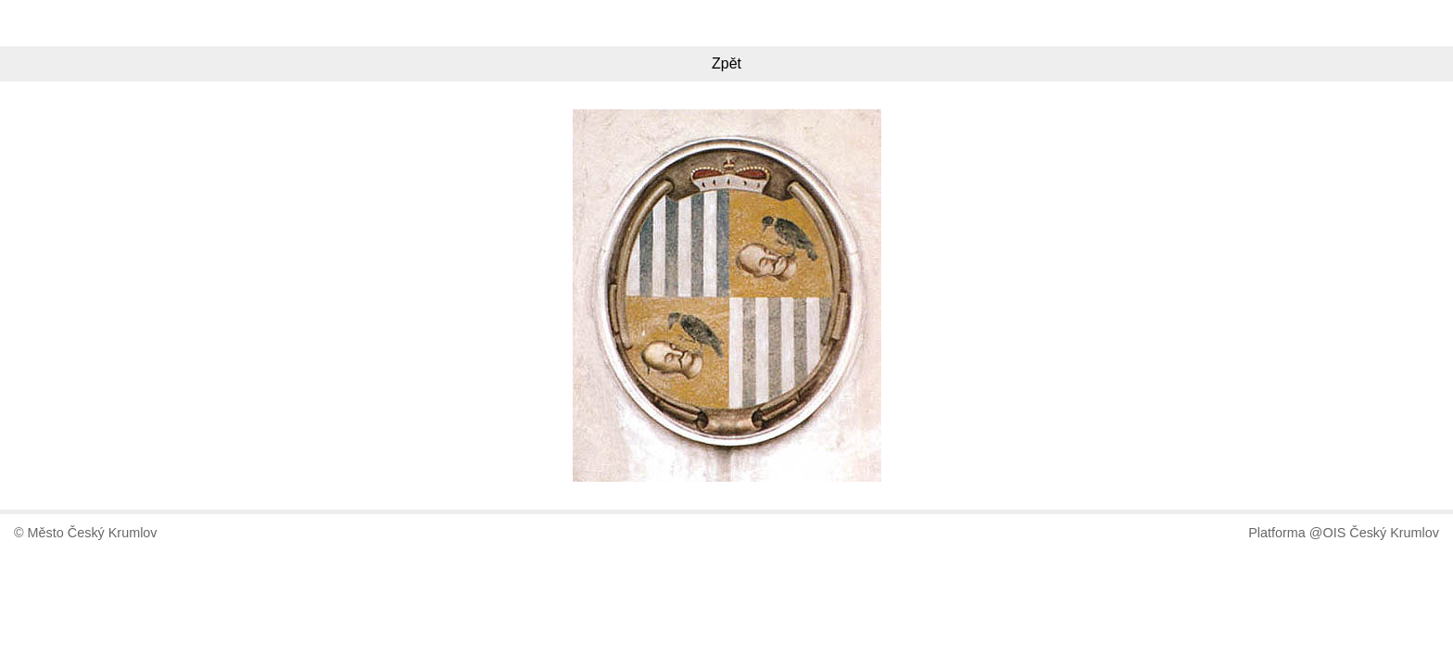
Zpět (726, 63)
